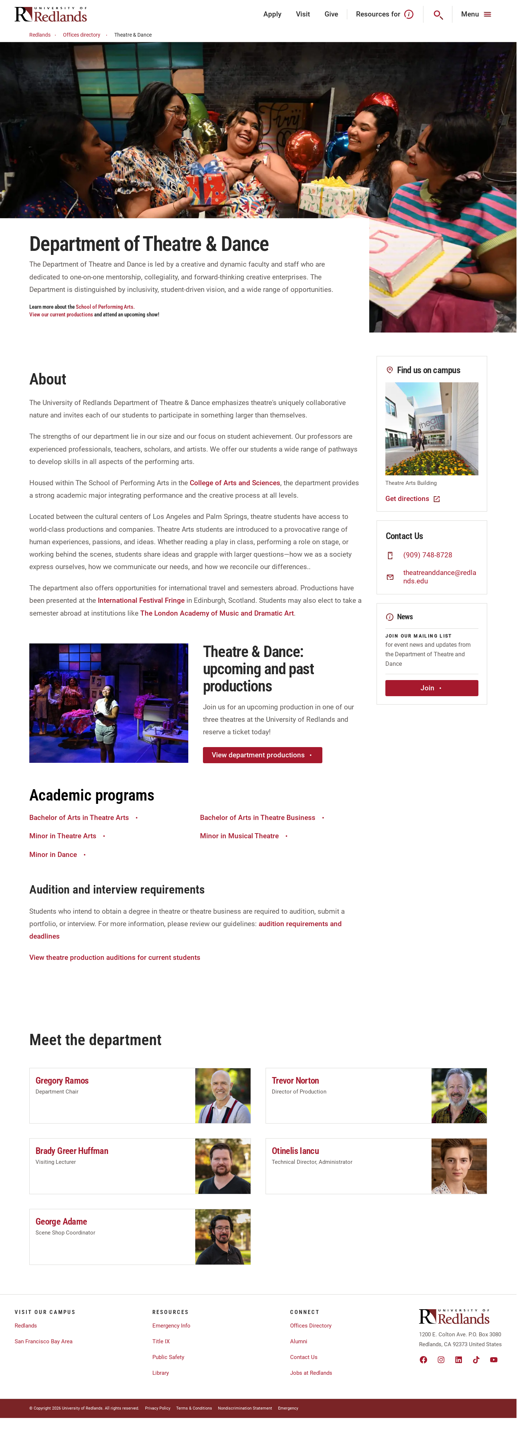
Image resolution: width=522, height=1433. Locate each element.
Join (432, 688)
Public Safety (168, 1357)
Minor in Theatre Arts (68, 836)
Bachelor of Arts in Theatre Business (263, 817)
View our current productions (61, 314)
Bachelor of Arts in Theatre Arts (84, 817)
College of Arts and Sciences (235, 483)
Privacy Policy (157, 1408)
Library (160, 1373)
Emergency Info (171, 1325)
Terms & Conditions (194, 1408)
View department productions (263, 755)
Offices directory (86, 35)
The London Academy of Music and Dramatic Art (217, 613)
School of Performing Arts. (105, 307)
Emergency (288, 1408)
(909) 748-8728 (427, 555)
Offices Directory (311, 1325)
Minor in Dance (58, 854)
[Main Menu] (477, 14)
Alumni (298, 1341)
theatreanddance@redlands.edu (439, 577)
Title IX (161, 1341)
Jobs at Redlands (311, 1373)
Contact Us (304, 1357)
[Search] (437, 14)
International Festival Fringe (141, 600)
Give (331, 14)
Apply (272, 14)
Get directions (413, 498)
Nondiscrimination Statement (245, 1408)
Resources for (385, 14)
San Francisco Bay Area (44, 1341)
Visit (303, 14)
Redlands (43, 35)
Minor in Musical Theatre (244, 836)
